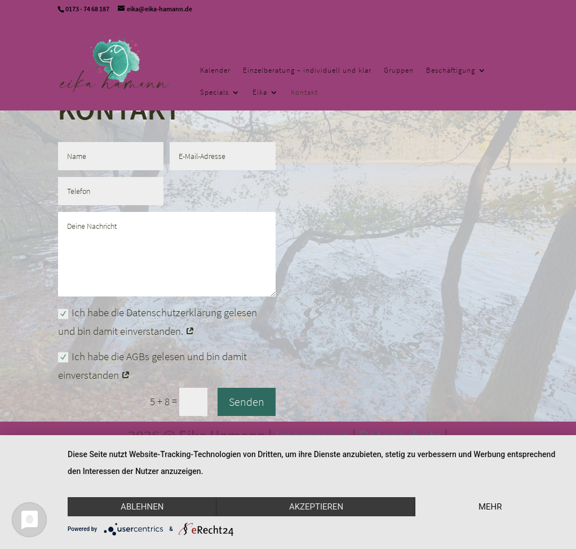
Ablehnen (142, 507)
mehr (490, 507)
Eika (259, 92)
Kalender (215, 71)
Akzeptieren (316, 507)
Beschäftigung (450, 71)
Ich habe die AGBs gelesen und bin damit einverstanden (152, 365)
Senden (246, 402)
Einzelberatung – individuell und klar (307, 71)
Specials (214, 92)
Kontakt (304, 92)
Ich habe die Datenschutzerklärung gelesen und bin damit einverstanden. (157, 322)
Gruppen (399, 71)
